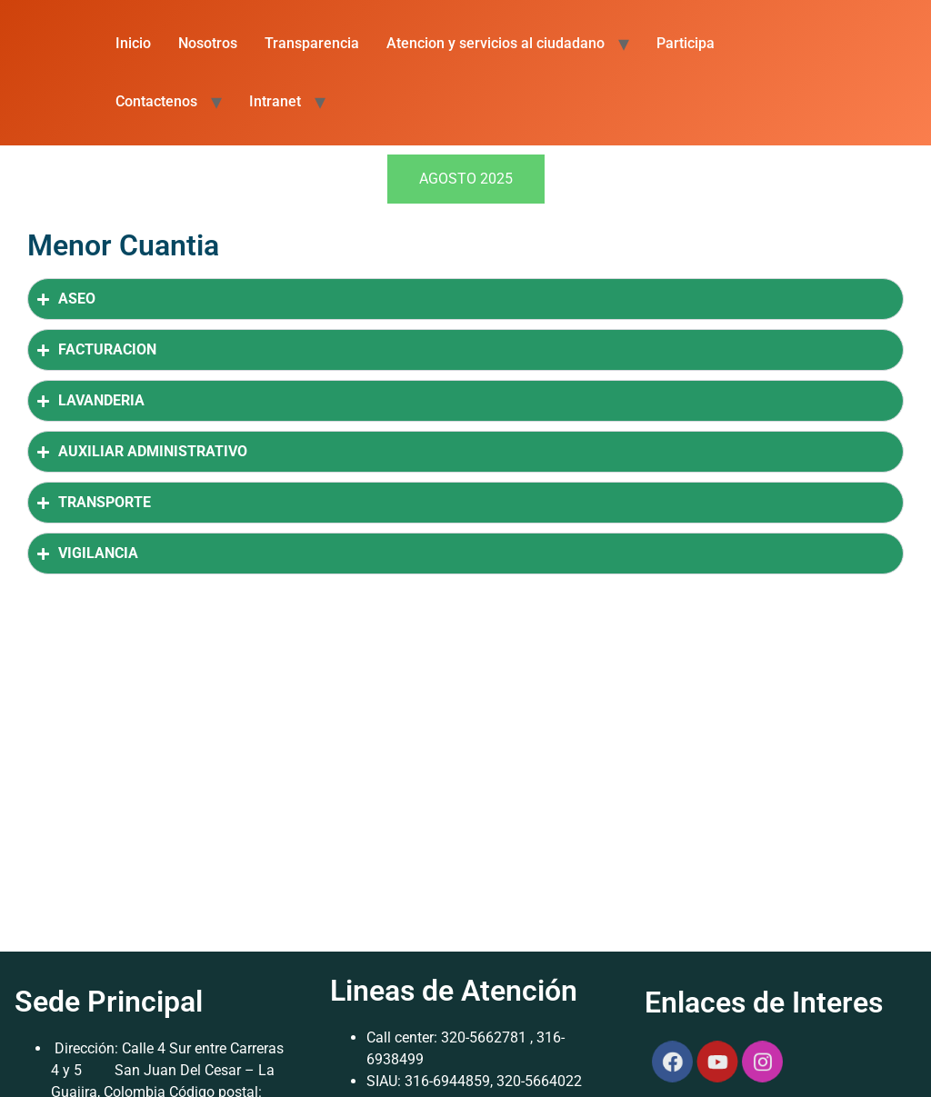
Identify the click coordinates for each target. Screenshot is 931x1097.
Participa (685, 43)
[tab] (466, 179)
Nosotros (207, 43)
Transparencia (312, 43)
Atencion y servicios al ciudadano (495, 43)
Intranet (275, 101)
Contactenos (156, 101)
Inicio (133, 43)
